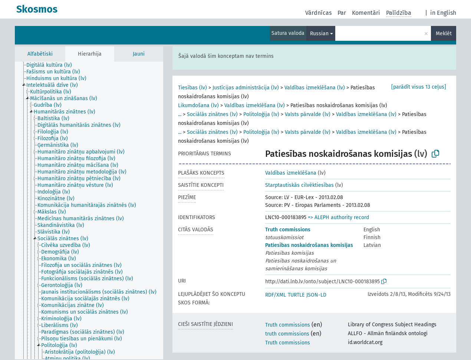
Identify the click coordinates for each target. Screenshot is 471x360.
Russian (319, 33)
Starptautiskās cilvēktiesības (299, 185)
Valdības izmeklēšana (290, 173)
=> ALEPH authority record (338, 217)
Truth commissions (287, 230)
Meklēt (444, 33)
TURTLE (296, 295)
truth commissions (287, 334)
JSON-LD (316, 295)
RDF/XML (275, 295)
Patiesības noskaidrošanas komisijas (309, 245)
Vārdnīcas (318, 12)
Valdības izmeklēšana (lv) (314, 88)
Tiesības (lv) (192, 88)
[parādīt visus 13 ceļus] (418, 87)
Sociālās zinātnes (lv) (212, 114)
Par (341, 12)
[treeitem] (52, 65)
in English (443, 12)
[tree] (89, 210)
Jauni (139, 54)
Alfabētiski (40, 54)
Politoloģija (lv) (261, 114)
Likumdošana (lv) (198, 105)
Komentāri (366, 12)
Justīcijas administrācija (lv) (246, 88)
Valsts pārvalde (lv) (307, 114)
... (179, 114)
